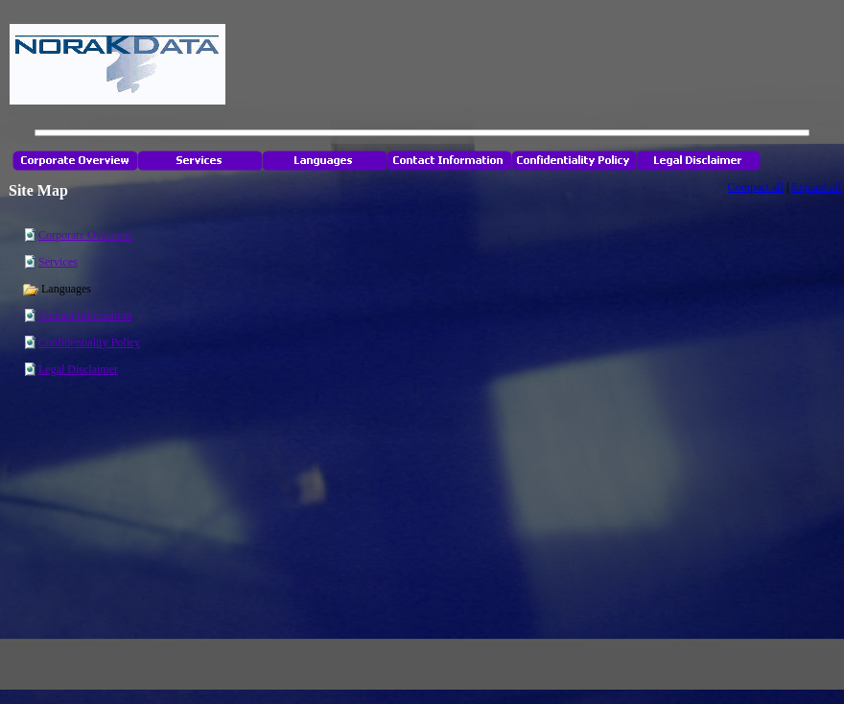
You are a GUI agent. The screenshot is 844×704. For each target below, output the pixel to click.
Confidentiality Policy (89, 342)
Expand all (816, 187)
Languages (56, 288)
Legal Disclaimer (78, 369)
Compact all (756, 187)
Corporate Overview (85, 235)
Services (58, 262)
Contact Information (85, 315)
